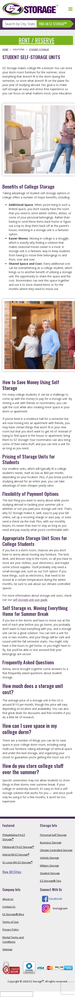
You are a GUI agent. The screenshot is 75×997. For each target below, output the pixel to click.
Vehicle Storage (49, 858)
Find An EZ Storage (53, 23)
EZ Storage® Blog (13, 914)
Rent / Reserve (36, 40)
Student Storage (50, 873)
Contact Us (8, 906)
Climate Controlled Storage (56, 850)
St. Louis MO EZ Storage (17, 862)
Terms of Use (10, 922)
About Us (7, 899)
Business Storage (50, 842)
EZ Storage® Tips (50, 881)
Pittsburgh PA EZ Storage (18, 847)
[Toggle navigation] (70, 9)
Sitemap (7, 949)
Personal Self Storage (53, 835)
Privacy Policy (10, 929)
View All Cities (11, 872)
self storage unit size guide (30, 600)
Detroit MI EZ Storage (15, 854)
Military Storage (49, 865)
